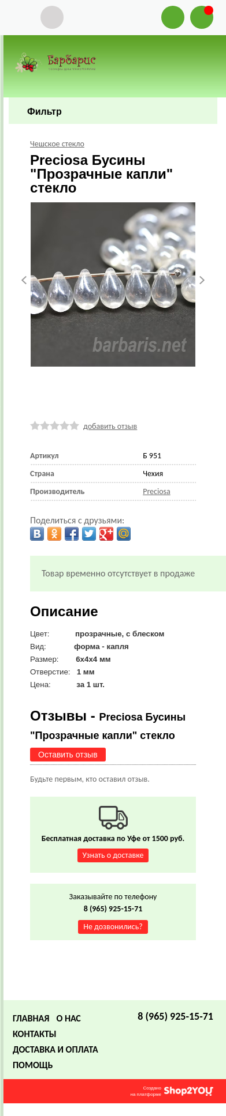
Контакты (35, 1033)
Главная (31, 1018)
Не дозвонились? (113, 927)
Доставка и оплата (55, 1049)
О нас (68, 1018)
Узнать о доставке (113, 855)
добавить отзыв (110, 426)
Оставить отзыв (68, 754)
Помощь (33, 1065)
